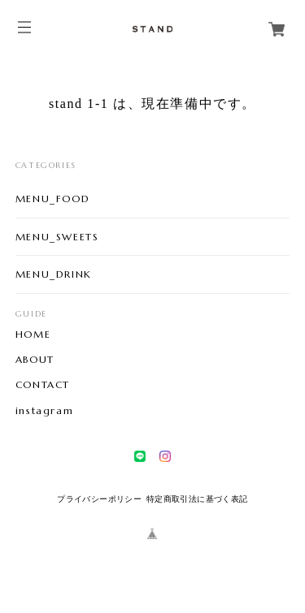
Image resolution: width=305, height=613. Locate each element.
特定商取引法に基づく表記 (197, 498)
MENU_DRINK (53, 274)
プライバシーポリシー (99, 498)
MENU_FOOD (52, 198)
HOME (32, 334)
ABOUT (34, 359)
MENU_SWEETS (57, 237)
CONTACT (42, 385)
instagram (44, 411)
